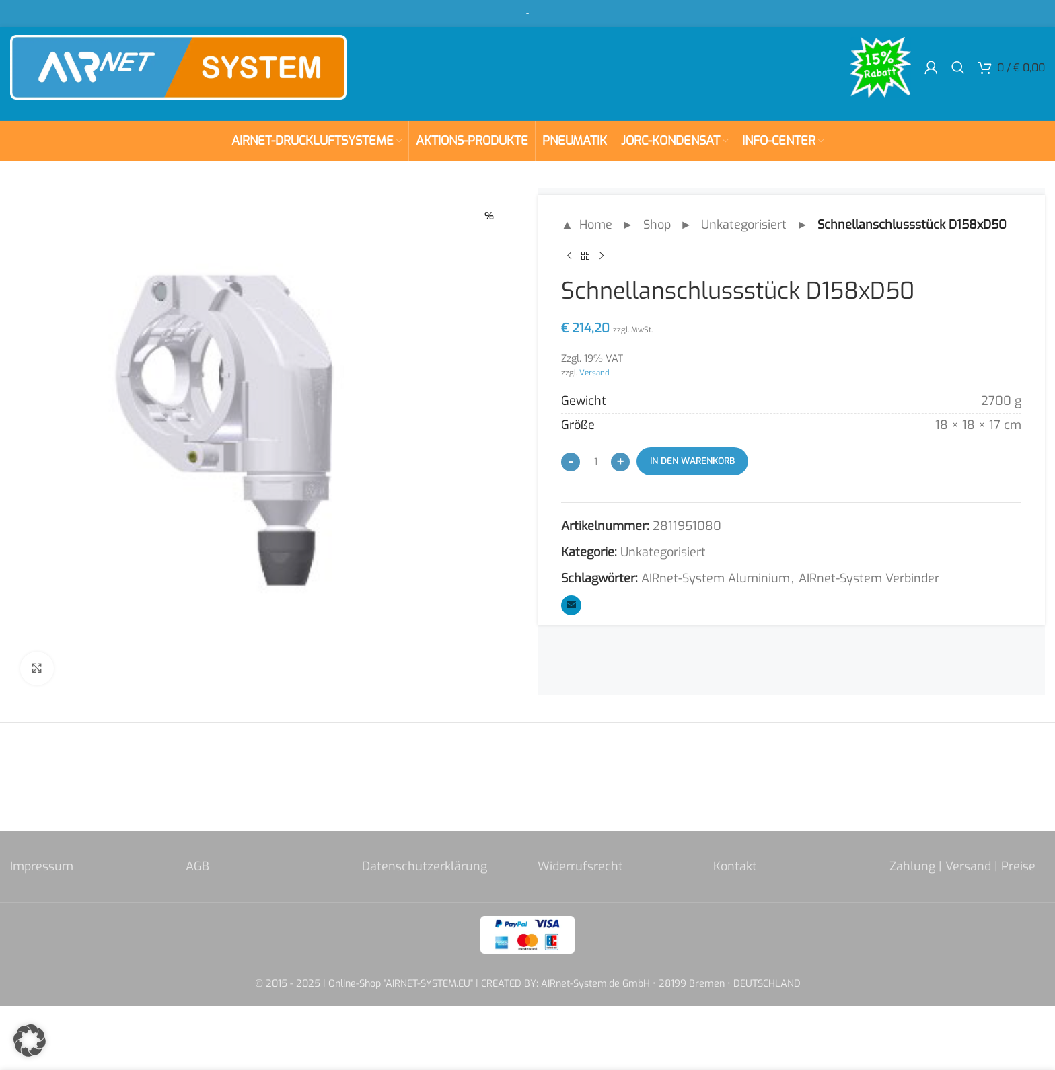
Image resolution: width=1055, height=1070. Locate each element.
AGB (197, 866)
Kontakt (735, 866)
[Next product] (601, 256)
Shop (657, 225)
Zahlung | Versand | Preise (962, 866)
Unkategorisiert (744, 225)
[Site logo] (178, 67)
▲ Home (586, 225)
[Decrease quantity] (570, 462)
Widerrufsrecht (580, 866)
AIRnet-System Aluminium (715, 578)
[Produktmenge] (595, 461)
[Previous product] (569, 256)
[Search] (958, 67)
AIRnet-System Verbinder (869, 578)
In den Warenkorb (692, 461)
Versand (594, 372)
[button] (29, 1040)
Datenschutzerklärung (424, 866)
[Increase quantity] (620, 462)
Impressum (41, 866)
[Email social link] (571, 605)
